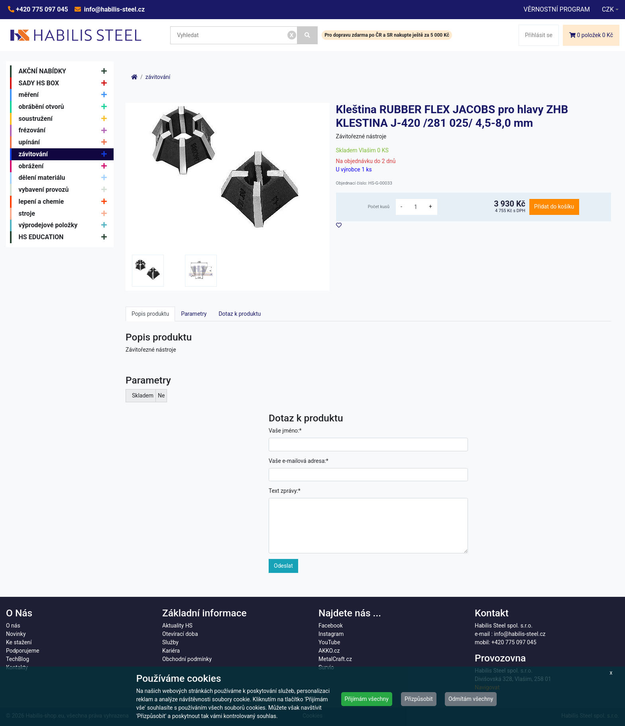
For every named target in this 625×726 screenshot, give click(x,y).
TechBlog (17, 659)
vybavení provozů (65, 190)
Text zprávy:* (285, 491)
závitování (65, 154)
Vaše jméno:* (285, 430)
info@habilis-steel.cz (114, 9)
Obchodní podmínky (187, 659)
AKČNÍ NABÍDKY (65, 71)
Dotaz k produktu (239, 314)
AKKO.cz (329, 650)
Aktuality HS (177, 625)
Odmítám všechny (470, 699)
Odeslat (283, 566)
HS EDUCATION (65, 237)
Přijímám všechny (367, 699)
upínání (65, 142)
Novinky (16, 634)
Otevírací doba (180, 634)
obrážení (65, 166)
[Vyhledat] (307, 35)
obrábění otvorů (65, 107)
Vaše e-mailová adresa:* (298, 461)
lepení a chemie (65, 202)
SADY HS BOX (65, 83)
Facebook (330, 625)
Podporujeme (22, 650)
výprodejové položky (65, 226)
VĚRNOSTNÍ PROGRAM (556, 9)
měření (65, 95)
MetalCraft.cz (335, 659)
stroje (65, 214)
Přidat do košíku (554, 206)
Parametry (193, 314)
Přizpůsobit (419, 699)
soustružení (65, 119)
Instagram (331, 634)
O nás (13, 625)
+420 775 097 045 (41, 9)
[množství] (415, 207)
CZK (608, 9)
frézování (65, 131)
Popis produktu (150, 314)
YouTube (329, 642)
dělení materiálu (65, 178)
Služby (170, 642)
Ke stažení (18, 642)
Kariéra (171, 650)
